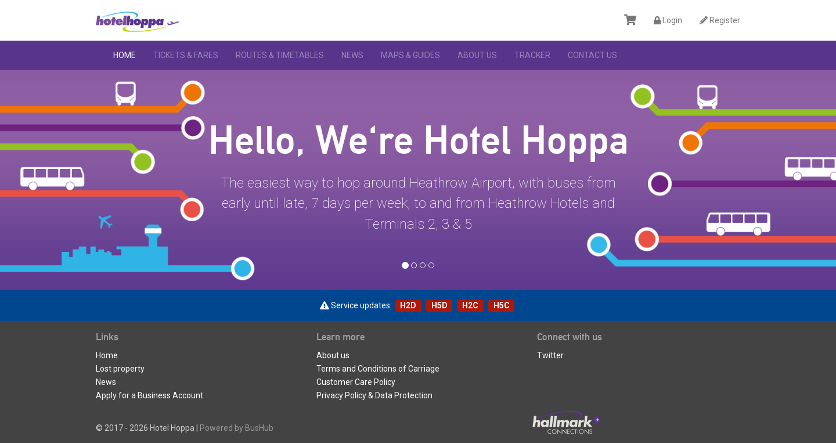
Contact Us (592, 55)
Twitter (550, 355)
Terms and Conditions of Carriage (377, 368)
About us (477, 55)
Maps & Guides (410, 55)
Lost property (120, 368)
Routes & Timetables (280, 55)
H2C (470, 305)
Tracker (532, 55)
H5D (439, 305)
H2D (408, 305)
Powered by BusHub (236, 428)
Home (124, 55)
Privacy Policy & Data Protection (374, 395)
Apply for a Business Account (149, 395)
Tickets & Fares (185, 55)
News (352, 55)
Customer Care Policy (355, 382)
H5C (501, 305)
